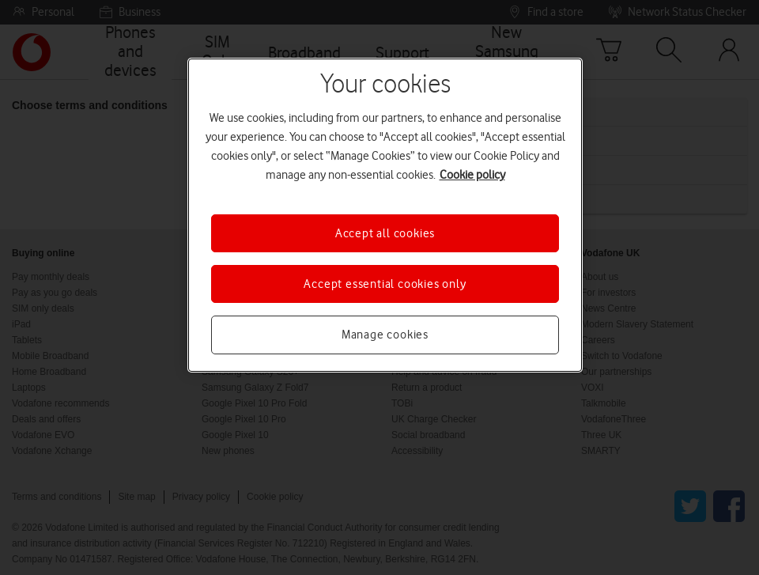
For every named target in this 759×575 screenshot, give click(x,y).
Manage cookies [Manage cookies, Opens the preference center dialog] (385, 334)
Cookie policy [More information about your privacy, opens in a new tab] (472, 175)
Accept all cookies (385, 233)
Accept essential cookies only (385, 284)
